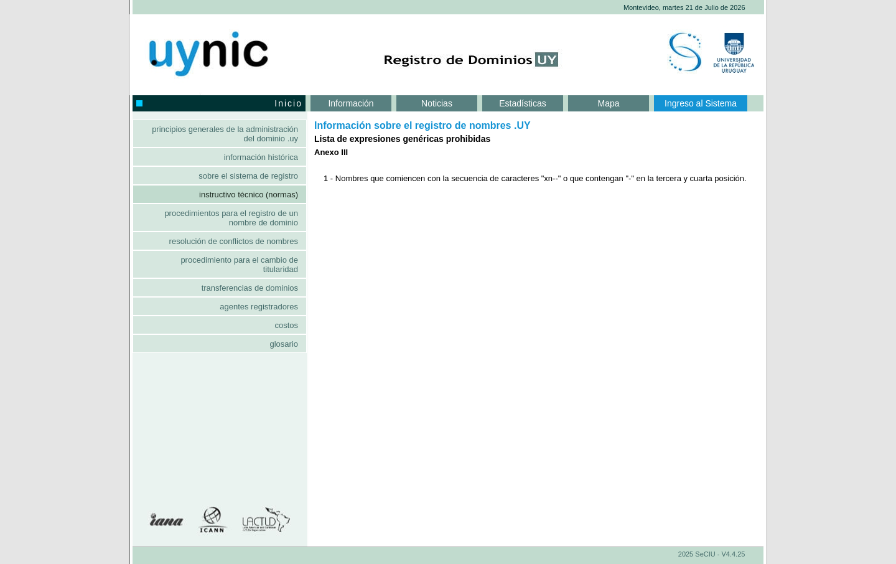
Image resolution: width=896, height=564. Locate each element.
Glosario (283, 344)
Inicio (219, 103)
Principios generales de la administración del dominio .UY (225, 134)
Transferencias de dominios (250, 288)
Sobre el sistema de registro (248, 176)
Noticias (436, 103)
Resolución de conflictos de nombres (233, 241)
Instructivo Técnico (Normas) (248, 194)
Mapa (608, 103)
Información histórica (261, 157)
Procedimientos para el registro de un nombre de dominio (231, 218)
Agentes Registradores (259, 306)
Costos (286, 325)
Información (350, 103)
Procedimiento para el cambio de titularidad (239, 264)
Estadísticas (522, 103)
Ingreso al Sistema (701, 103)
